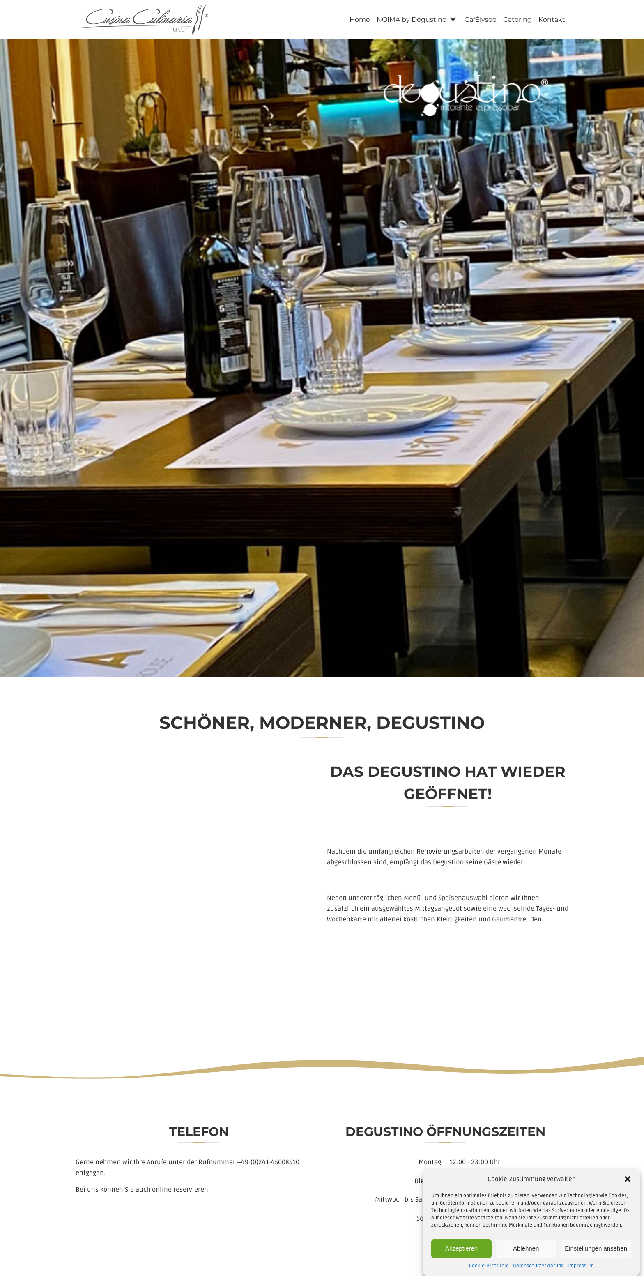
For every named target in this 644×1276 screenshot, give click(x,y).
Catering (517, 19)
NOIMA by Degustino (411, 19)
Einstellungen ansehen (596, 1258)
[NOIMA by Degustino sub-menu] (455, 19)
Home (360, 19)
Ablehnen (526, 1258)
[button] (627, 1189)
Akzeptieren (461, 1258)
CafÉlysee (481, 19)
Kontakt (551, 19)
